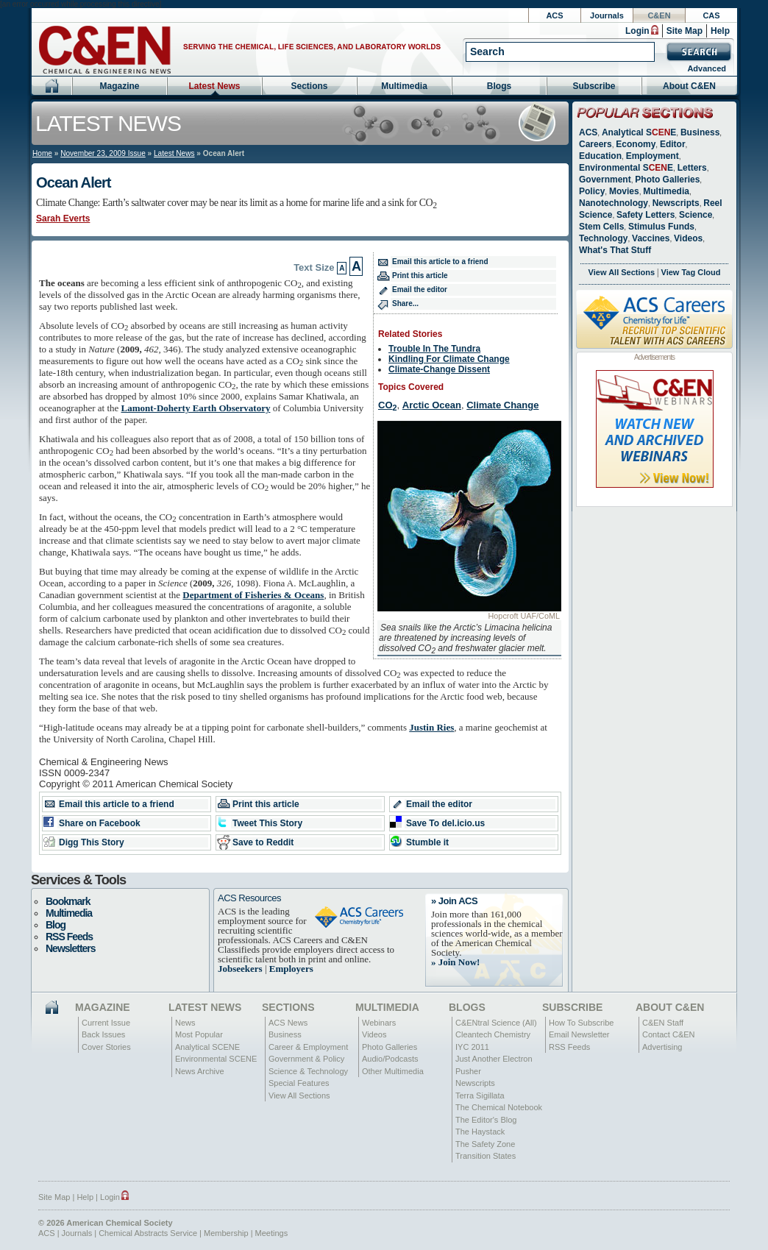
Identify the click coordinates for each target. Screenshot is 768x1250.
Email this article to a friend (440, 262)
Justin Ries (431, 727)
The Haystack (480, 1131)
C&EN (658, 15)
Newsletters (71, 948)
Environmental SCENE (216, 1058)
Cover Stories (106, 1047)
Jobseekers (240, 968)
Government (605, 179)
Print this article (420, 275)
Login (637, 31)
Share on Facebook (100, 823)
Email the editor (419, 289)
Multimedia (404, 86)
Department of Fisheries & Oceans (253, 594)
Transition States (485, 1155)
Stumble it (427, 842)
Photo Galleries (667, 179)
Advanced (706, 68)
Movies (624, 191)
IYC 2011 (472, 1047)
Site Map (684, 31)
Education (600, 156)
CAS (711, 15)
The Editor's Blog (485, 1119)
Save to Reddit (263, 842)
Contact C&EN (668, 1034)
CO (387, 405)
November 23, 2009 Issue (103, 153)
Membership (226, 1233)
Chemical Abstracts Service (148, 1233)
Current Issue (106, 1022)
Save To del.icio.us (445, 823)
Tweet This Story (267, 823)
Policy (592, 191)
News (185, 1022)
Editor (673, 144)
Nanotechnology (613, 203)
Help (720, 31)
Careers (595, 144)
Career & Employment (308, 1047)
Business (699, 132)
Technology (603, 238)
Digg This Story (91, 842)
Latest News (214, 86)
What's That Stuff (615, 250)
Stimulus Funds (661, 226)
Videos (688, 238)
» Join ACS (454, 900)
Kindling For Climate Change (449, 359)
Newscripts (676, 203)
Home (42, 153)
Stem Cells (601, 226)
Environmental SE (626, 168)
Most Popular (199, 1034)
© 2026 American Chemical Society (105, 1222)
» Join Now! (455, 961)
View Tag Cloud (691, 272)
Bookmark (68, 901)
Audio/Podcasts (390, 1058)
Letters (692, 168)
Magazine (119, 86)
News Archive (199, 1071)
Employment (652, 156)
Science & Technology (308, 1071)
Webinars (379, 1022)
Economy (635, 144)
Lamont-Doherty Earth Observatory (196, 407)
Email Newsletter (579, 1034)
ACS (554, 15)
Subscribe (593, 86)
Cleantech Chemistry (492, 1034)
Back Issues (103, 1034)
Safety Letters (645, 215)
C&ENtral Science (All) (496, 1022)
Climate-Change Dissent (439, 369)
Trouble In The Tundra (434, 349)
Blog (55, 925)
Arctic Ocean (431, 405)
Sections (309, 86)
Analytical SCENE (207, 1047)
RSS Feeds (69, 936)
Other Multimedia (393, 1071)
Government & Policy (306, 1058)
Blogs (499, 86)
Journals (607, 15)
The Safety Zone (485, 1144)
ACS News (288, 1022)
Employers (291, 968)
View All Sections (622, 272)
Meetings (271, 1233)
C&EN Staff (662, 1022)
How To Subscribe (581, 1022)
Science (695, 215)
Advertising (662, 1047)
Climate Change (502, 405)
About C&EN (689, 86)
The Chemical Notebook (498, 1107)
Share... (405, 303)
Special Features (299, 1083)
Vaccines (650, 238)
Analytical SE (639, 132)
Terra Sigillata (480, 1095)
